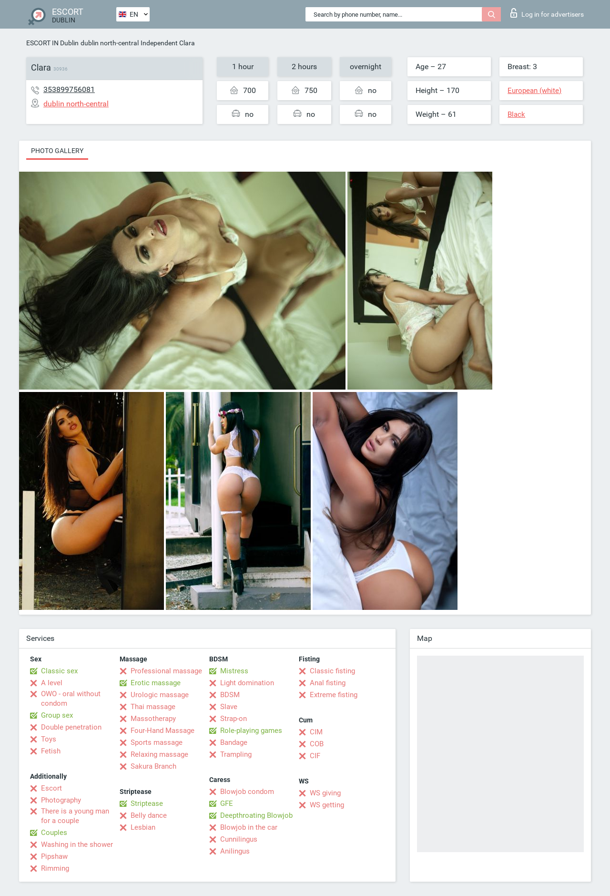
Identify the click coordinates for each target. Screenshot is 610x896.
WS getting (327, 805)
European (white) (534, 90)
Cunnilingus (238, 839)
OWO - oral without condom (71, 699)
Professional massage (166, 671)
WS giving (325, 793)
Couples (54, 832)
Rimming (55, 868)
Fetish (51, 751)
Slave (228, 706)
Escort (51, 788)
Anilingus (235, 851)
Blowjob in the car (248, 827)
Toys (48, 739)
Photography (61, 800)
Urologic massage (160, 694)
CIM (316, 732)
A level (51, 683)
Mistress (234, 671)
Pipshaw (54, 856)
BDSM (230, 694)
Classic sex (59, 671)
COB (317, 744)
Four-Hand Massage (162, 730)
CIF (315, 756)
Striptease (147, 803)
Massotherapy (153, 718)
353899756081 (69, 89)
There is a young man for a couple (75, 816)
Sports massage (157, 742)
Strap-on (233, 718)
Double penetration (71, 727)
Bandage (233, 742)
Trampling (236, 754)
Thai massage (153, 706)
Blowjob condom (247, 791)
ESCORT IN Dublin (52, 43)
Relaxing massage (159, 754)
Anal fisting (328, 683)
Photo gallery (57, 150)
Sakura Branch (153, 766)
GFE (226, 803)
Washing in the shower (77, 844)
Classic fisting (332, 671)
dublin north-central (110, 43)
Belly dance (149, 815)
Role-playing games (251, 730)
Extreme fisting (333, 694)
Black (516, 114)
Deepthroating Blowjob (256, 815)
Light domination (247, 683)
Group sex (57, 715)
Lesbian (143, 827)
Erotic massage (156, 683)
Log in (547, 13)
